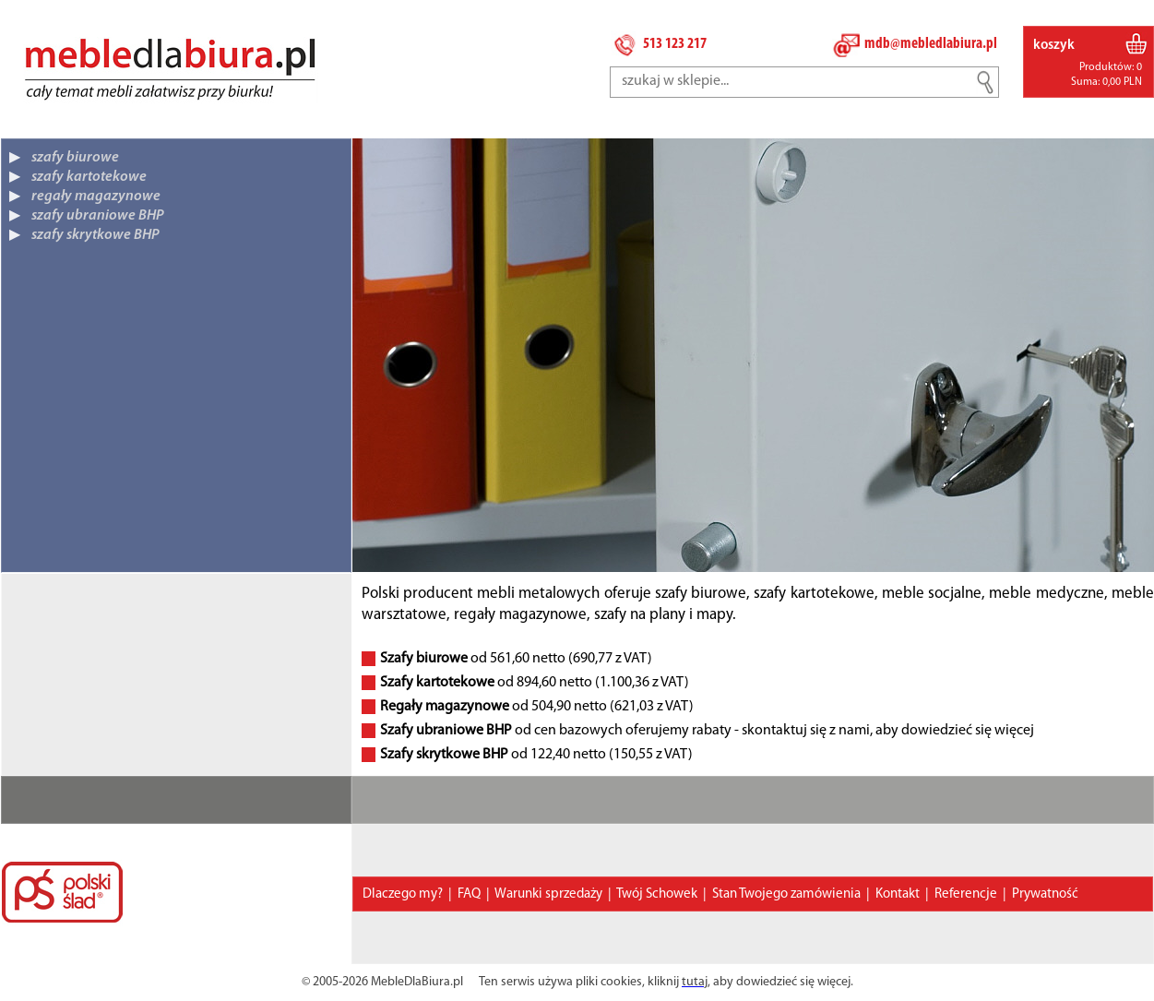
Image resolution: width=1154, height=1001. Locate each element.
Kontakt (897, 894)
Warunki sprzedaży (548, 894)
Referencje (965, 894)
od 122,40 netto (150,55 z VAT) (536, 754)
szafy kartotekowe (89, 177)
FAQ (469, 894)
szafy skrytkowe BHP (95, 235)
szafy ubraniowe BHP (97, 216)
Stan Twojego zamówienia (786, 894)
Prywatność (1045, 894)
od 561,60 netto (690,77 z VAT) (516, 658)
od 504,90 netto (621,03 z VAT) (537, 706)
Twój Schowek (656, 894)
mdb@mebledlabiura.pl (930, 44)
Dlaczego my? (403, 894)
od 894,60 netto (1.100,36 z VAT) (534, 682)
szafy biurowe (75, 157)
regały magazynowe (96, 196)
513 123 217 (675, 44)
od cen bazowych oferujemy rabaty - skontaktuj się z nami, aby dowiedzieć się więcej (707, 730)
